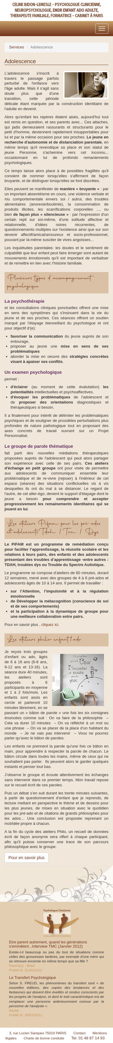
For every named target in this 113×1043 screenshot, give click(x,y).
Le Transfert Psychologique (32, 977)
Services (16, 47)
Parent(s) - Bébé (22, 965)
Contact (79, 1033)
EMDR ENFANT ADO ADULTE (75, 10)
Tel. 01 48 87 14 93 (88, 1038)
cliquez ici (49, 624)
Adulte (14, 1010)
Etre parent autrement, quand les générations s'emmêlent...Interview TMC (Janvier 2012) (48, 944)
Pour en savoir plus (26, 857)
